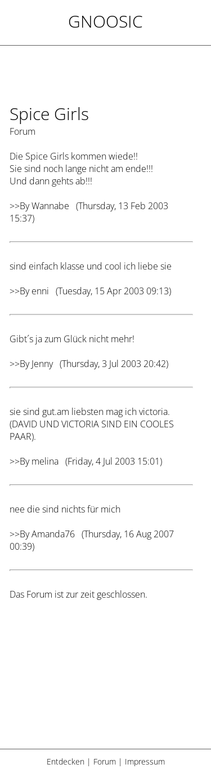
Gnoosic (105, 21)
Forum (104, 761)
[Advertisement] (101, 682)
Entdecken (65, 761)
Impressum (145, 761)
